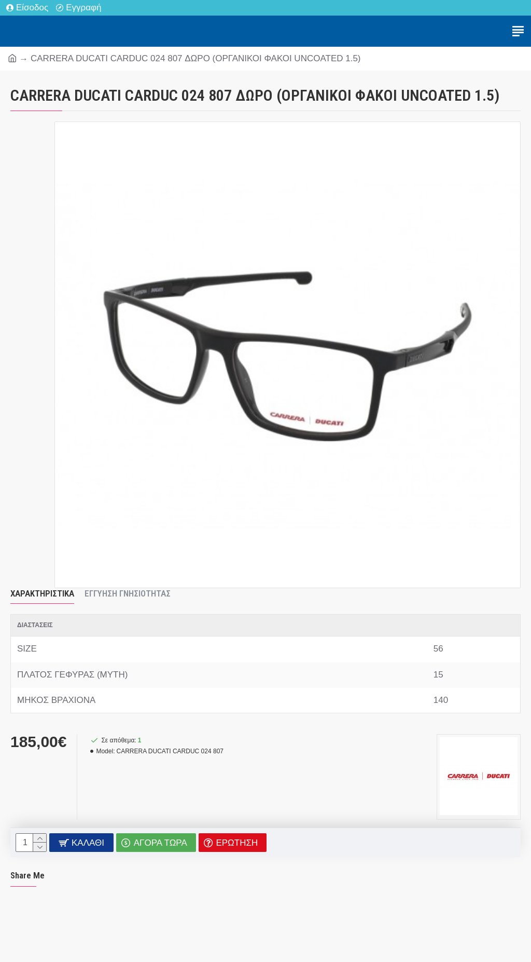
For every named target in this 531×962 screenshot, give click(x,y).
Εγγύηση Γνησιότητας (128, 593)
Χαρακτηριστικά (42, 593)
